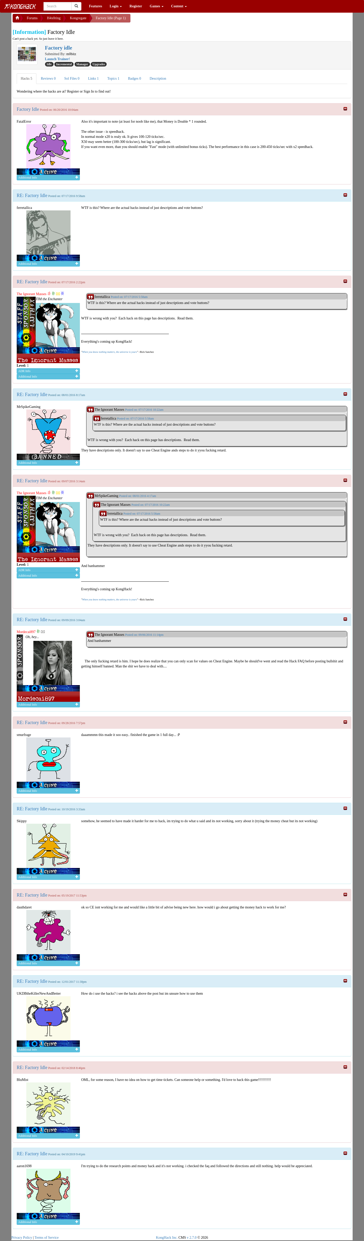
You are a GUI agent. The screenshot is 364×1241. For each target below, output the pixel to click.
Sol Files (71, 78)
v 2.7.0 (192, 1237)
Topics (113, 78)
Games (157, 6)
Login (116, 6)
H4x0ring (54, 18)
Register (135, 6)
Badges (134, 78)
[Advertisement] (170, 20)
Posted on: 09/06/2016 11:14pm (144, 635)
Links (93, 78)
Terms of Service (47, 1237)
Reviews (48, 78)
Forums (32, 18)
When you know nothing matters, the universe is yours (109, 352)
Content (179, 6)
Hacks (26, 78)
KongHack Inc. (167, 1237)
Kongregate (78, 18)
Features (95, 6)
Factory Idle (28, 109)
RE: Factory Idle (32, 195)
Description (158, 78)
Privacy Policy (21, 1237)
